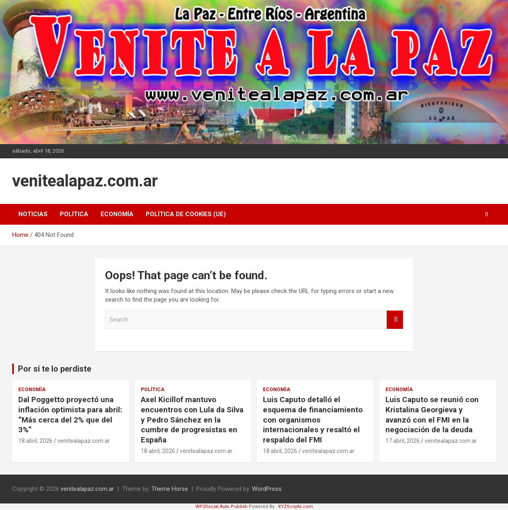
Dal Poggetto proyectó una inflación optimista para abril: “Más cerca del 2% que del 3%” (70, 414)
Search (395, 320)
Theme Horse (169, 488)
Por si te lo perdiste (54, 369)
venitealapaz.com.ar (85, 180)
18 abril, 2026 (35, 441)
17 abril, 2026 (402, 441)
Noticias (33, 214)
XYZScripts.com (295, 506)
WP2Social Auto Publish (221, 506)
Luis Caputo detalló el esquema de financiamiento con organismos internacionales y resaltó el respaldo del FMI (313, 419)
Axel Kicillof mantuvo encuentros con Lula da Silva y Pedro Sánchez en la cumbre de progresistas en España (192, 419)
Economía (117, 214)
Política (74, 214)
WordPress (267, 488)
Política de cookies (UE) (186, 214)
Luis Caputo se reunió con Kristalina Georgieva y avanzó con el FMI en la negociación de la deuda (432, 414)
